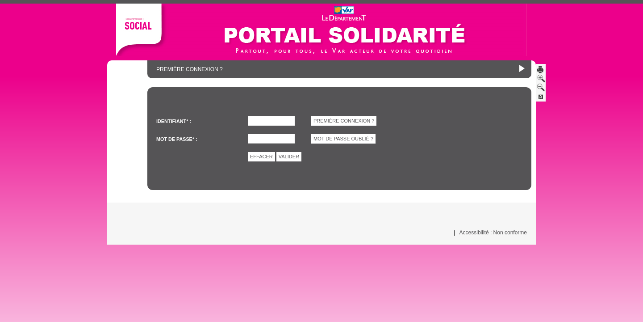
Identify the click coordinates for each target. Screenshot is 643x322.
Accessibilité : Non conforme (493, 232)
